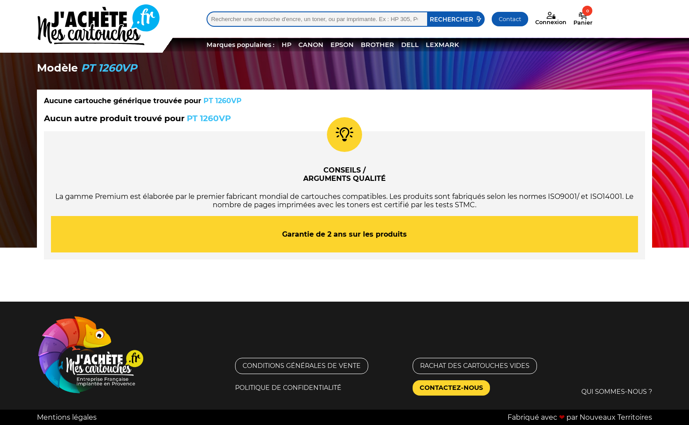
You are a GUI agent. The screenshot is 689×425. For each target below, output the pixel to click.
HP (286, 45)
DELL (410, 45)
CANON (310, 45)
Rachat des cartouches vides (474, 366)
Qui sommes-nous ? (616, 392)
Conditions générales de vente (302, 366)
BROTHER (377, 45)
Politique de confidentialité (288, 388)
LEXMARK (442, 45)
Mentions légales (67, 417)
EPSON (342, 45)
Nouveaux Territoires (616, 417)
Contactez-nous (451, 388)
